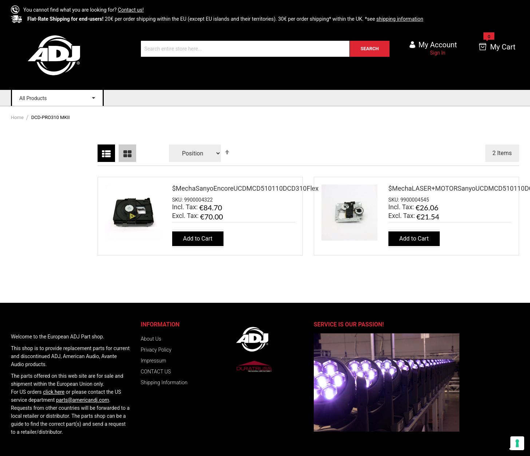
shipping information (399, 19)
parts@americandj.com (82, 400)
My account (438, 44)
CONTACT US (156, 371)
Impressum (153, 361)
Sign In (437, 53)
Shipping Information (164, 382)
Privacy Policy (156, 350)
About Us (151, 339)
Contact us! (131, 10)
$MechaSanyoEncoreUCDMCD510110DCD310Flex (245, 188)
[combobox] (265, 49)
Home (18, 117)
